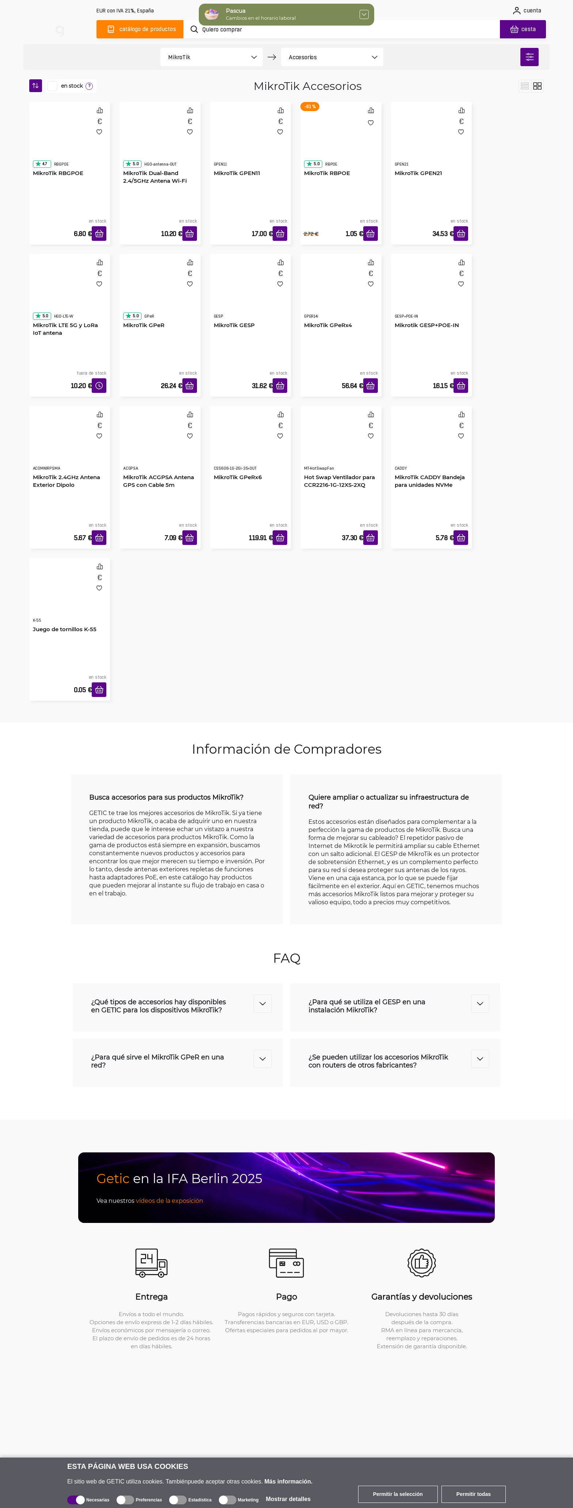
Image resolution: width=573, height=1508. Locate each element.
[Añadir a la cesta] (99, 233)
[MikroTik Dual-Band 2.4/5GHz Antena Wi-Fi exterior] (160, 141)
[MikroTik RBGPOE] (70, 141)
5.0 (131, 164)
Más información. (289, 1481)
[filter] (529, 57)
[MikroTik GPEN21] (431, 141)
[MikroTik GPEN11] (251, 141)
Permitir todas (473, 1494)
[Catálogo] (139, 29)
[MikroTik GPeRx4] (341, 293)
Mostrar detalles (288, 1499)
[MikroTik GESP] (251, 293)
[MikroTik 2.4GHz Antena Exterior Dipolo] (70, 445)
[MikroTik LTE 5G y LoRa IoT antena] (70, 293)
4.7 (41, 164)
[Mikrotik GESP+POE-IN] (431, 293)
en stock (72, 86)
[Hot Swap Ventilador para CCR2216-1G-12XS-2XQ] (341, 445)
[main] (59, 28)
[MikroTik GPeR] (160, 293)
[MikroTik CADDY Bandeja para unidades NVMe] (431, 445)
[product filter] (203, 57)
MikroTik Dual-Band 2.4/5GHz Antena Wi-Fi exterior (155, 180)
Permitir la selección (398, 1494)
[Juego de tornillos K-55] (70, 597)
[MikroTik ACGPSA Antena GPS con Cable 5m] (160, 445)
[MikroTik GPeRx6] (251, 445)
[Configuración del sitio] (125, 11)
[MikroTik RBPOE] (341, 141)
